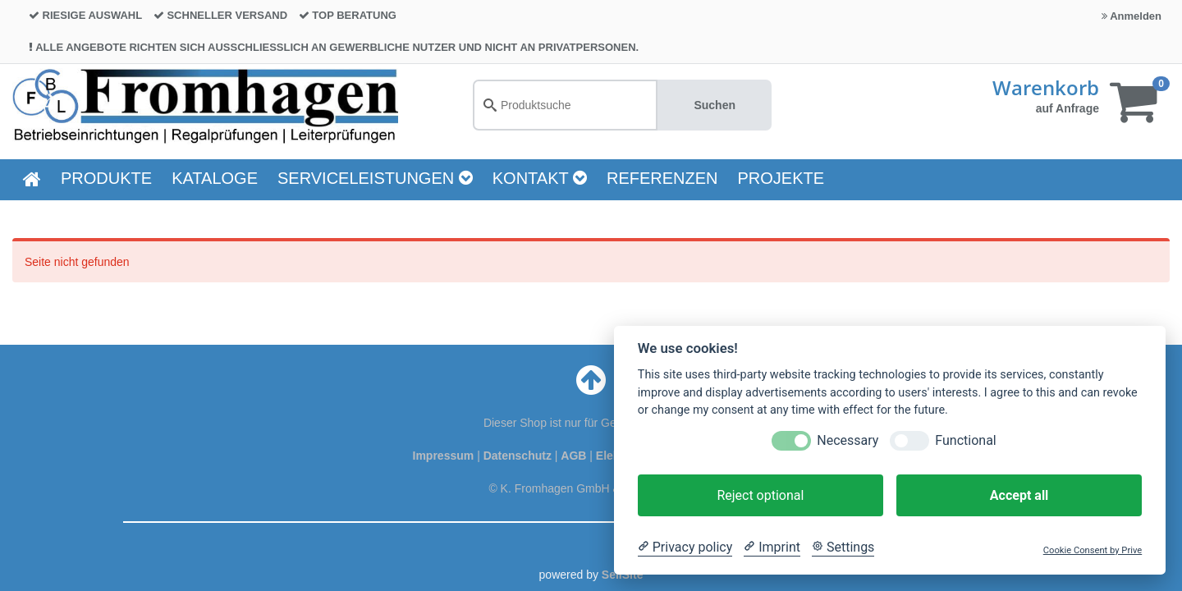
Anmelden (1131, 16)
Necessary (847, 440)
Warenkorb (1045, 87)
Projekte (781, 178)
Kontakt (539, 178)
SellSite (623, 574)
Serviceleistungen (375, 178)
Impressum (445, 455)
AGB (575, 455)
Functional (965, 440)
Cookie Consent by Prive (1092, 550)
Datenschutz (517, 455)
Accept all (1019, 495)
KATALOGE (215, 178)
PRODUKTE (106, 178)
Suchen (714, 105)
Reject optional (760, 495)
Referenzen (662, 178)
